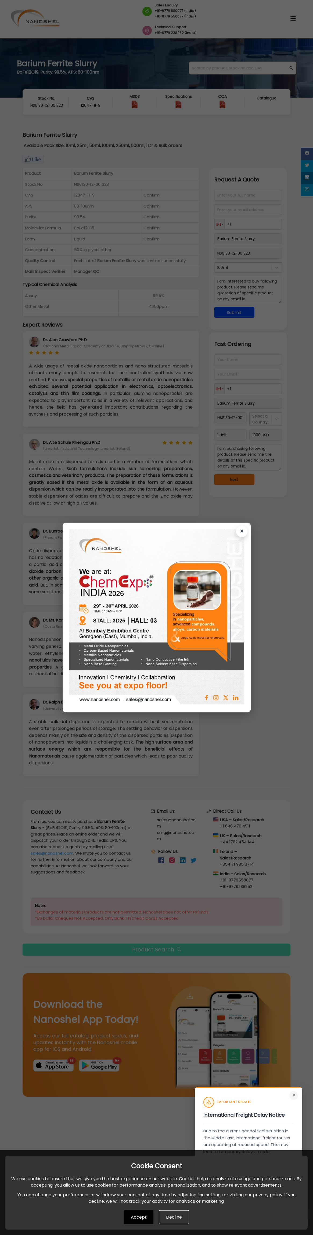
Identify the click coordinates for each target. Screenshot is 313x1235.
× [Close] (293, 1095)
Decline (174, 1217)
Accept (139, 1217)
